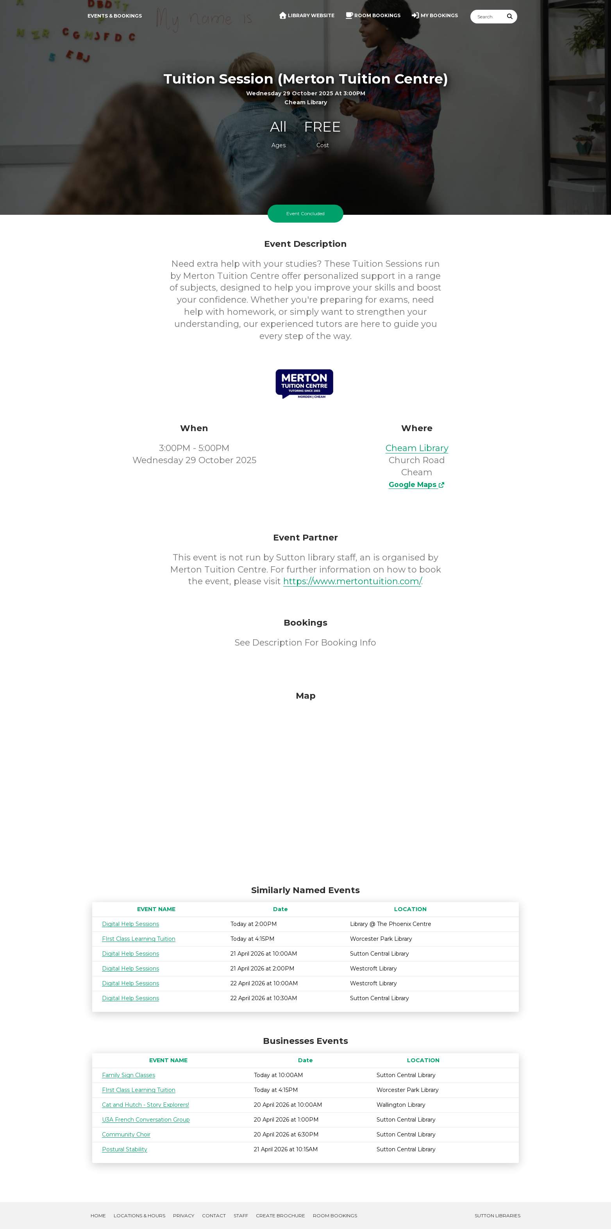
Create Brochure (280, 1215)
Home (98, 1215)
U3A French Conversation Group (146, 1119)
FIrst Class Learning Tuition (138, 938)
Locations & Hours (139, 1215)
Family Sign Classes (128, 1075)
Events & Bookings (115, 16)
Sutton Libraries (497, 1215)
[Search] (486, 16)
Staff (241, 1215)
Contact (214, 1215)
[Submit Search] (510, 16)
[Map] (305, 786)
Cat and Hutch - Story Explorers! (145, 1104)
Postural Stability (124, 1149)
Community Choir (126, 1134)
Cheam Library (417, 448)
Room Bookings (335, 1215)
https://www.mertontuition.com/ (352, 581)
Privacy (183, 1215)
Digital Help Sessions (130, 924)
